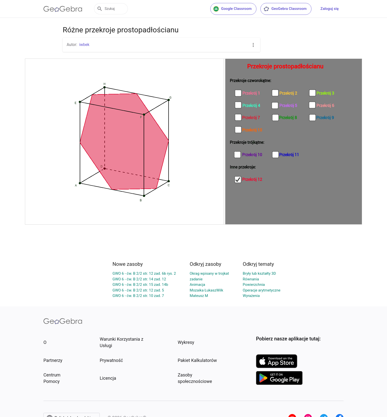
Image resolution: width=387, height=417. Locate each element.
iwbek (84, 44)
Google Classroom (232, 9)
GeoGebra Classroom (285, 9)
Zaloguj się (329, 8)
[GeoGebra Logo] (62, 9)
